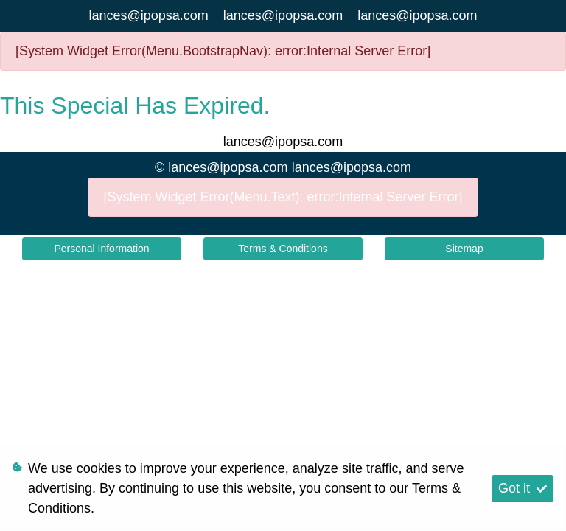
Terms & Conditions (282, 248)
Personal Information (101, 248)
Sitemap (464, 248)
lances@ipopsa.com (148, 15)
